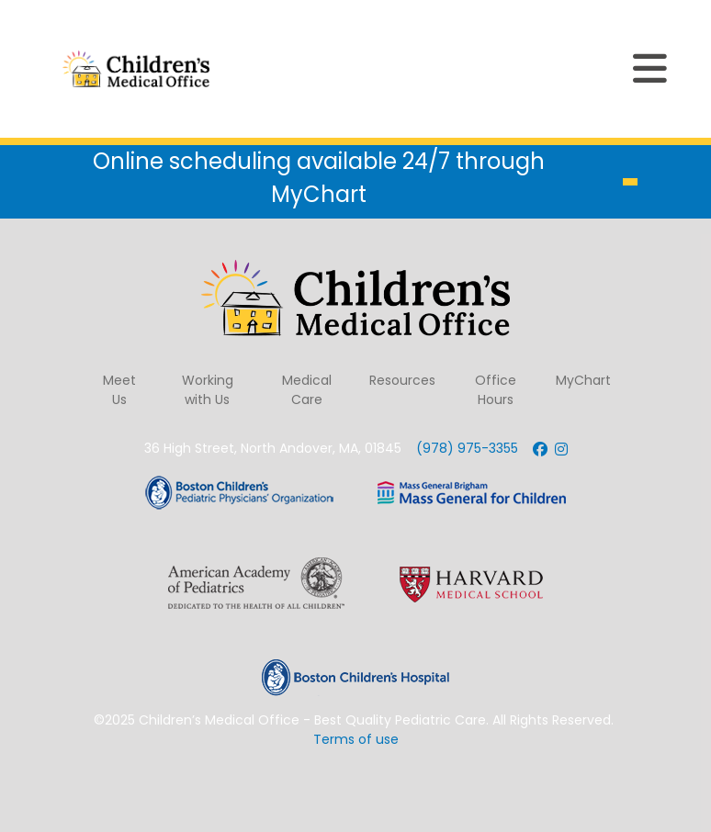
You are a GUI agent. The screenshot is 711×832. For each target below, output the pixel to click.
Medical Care (307, 390)
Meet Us (119, 390)
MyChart (583, 380)
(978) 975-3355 (467, 448)
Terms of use (356, 739)
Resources (402, 380)
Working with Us (207, 390)
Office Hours (495, 390)
